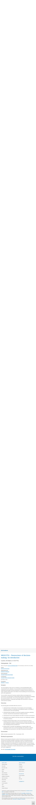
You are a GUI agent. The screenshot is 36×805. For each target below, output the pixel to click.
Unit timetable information (10, 749)
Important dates (4, 764)
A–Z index (20, 767)
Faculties (20, 764)
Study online (4, 779)
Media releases (21, 771)
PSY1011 (7, 682)
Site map (20, 778)
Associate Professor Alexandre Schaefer (7, 677)
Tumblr (21, 758)
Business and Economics (5, 668)
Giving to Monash (5, 788)
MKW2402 (2, 682)
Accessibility (23, 793)
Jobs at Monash (4, 772)
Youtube (24, 758)
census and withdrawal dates (12, 665)
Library (3, 769)
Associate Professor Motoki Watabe (7, 674)
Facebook (16, 758)
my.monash (4, 781)
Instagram (9, 758)
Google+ (19, 758)
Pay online (3, 766)
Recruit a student (5, 774)
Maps (3, 771)
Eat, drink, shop (4, 767)
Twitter (14, 758)
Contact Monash (21, 769)
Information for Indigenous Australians (19, 799)
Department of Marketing (5, 671)
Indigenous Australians (5, 776)
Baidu (26, 758)
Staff (2, 784)
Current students (4, 783)
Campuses (20, 766)
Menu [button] (34, 650)
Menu (2, 2)
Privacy (7, 794)
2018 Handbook (4, 650)
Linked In (11, 758)
